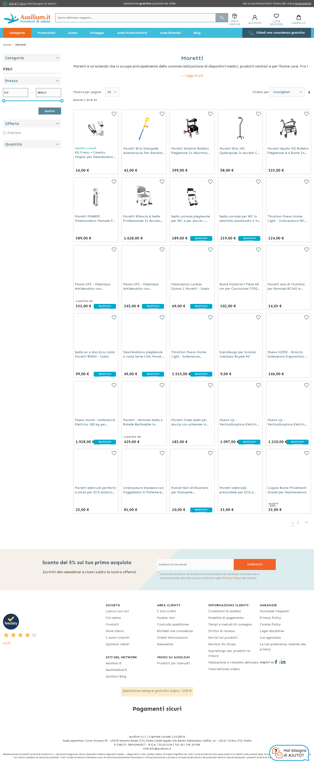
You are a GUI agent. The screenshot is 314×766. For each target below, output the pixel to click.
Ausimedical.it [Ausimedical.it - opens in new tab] (116, 670)
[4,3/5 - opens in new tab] (54, 630)
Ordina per (261, 92)
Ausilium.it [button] (114, 663)
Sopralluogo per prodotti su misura (229, 653)
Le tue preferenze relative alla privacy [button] (283, 646)
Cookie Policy (270, 624)
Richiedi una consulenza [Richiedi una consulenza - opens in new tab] (175, 631)
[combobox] (141, 17)
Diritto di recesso (221, 631)
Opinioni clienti (117, 644)
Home (7, 44)
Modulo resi (165, 618)
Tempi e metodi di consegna (230, 624)
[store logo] (27, 18)
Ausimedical (303, 3)
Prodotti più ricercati (173, 663)
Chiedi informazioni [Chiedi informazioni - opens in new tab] (172, 637)
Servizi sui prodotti (223, 637)
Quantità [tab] (13, 144)
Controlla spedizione (173, 624)
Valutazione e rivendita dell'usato (233, 662)
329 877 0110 (17, 3)
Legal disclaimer (272, 631)
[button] (309, 92)
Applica (50, 111)
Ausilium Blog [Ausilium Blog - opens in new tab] (116, 676)
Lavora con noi (117, 611)
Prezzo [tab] (11, 80)
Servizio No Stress (222, 644)
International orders (224, 669)
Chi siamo (113, 618)
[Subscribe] (255, 564)
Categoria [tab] (14, 58)
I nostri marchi (117, 637)
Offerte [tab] (12, 123)
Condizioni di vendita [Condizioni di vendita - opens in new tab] (224, 611)
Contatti (112, 624)
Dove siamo (115, 631)
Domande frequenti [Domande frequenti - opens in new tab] (274, 611)
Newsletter (165, 644)
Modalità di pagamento (226, 618)
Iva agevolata (270, 637)
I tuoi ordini (166, 611)
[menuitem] (17, 33)
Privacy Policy (231, 578)
